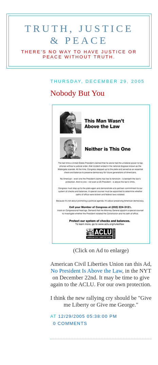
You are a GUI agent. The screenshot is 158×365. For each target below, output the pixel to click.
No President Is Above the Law (86, 271)
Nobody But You (77, 93)
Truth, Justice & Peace (79, 34)
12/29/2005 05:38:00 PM (87, 316)
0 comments (70, 323)
